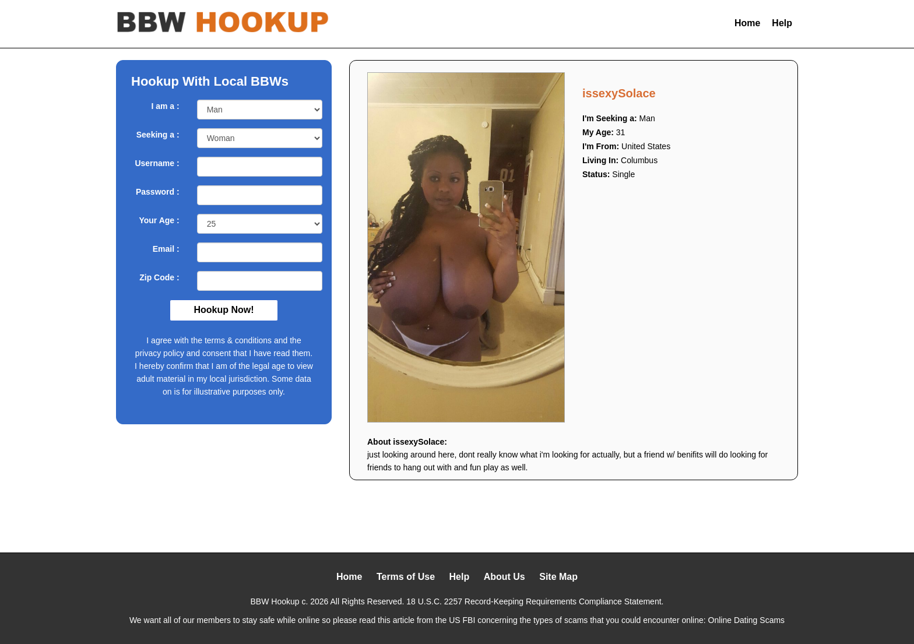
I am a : (165, 106)
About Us (504, 577)
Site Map (558, 577)
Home (747, 23)
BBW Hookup (275, 601)
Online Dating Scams (746, 620)
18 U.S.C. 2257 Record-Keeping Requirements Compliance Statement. (534, 601)
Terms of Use (406, 577)
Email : (166, 249)
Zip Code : (159, 277)
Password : (158, 191)
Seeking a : (158, 134)
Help (782, 23)
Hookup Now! (224, 310)
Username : (157, 163)
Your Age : (159, 220)
